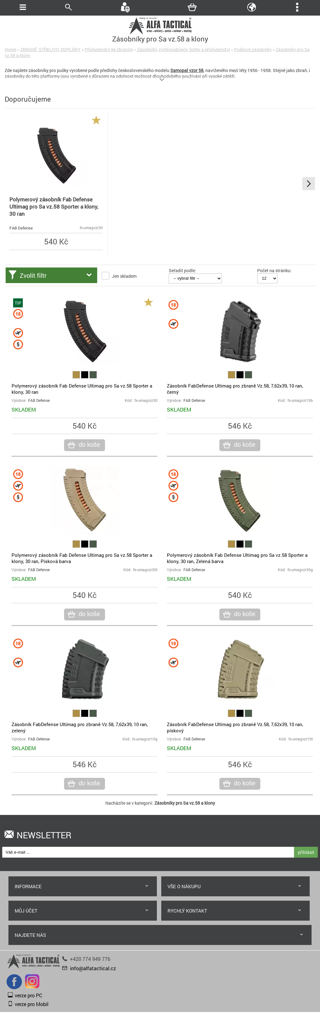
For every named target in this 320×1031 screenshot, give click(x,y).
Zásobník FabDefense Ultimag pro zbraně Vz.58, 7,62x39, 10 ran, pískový (235, 727)
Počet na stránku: (274, 270)
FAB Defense (21, 227)
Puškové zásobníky (253, 49)
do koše (88, 445)
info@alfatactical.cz (93, 968)
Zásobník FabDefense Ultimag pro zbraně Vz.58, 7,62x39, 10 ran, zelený (80, 727)
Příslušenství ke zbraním (109, 49)
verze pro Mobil (31, 1004)
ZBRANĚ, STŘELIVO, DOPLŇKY (50, 49)
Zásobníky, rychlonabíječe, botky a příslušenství (183, 49)
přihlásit (306, 852)
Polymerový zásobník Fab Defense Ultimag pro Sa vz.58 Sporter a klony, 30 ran (53, 206)
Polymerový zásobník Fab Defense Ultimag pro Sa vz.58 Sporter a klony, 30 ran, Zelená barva (237, 558)
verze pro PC (28, 995)
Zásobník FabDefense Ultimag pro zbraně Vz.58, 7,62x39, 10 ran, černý (235, 389)
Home (10, 49)
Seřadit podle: (182, 270)
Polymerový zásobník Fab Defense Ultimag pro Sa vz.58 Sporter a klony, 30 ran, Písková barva (82, 558)
